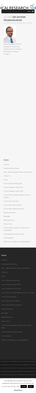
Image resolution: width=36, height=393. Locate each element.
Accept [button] (24, 386)
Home (5, 179)
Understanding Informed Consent (14, 234)
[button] (29, 11)
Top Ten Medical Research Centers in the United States (16, 327)
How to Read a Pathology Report (14, 209)
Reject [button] (31, 386)
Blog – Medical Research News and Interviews (18, 172)
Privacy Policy (8, 224)
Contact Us (7, 176)
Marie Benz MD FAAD (25, 23)
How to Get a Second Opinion (13, 205)
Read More (18, 390)
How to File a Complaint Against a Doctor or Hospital (17, 292)
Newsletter (7, 216)
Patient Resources (9, 220)
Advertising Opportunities (11, 168)
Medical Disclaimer (9, 212)
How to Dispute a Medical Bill (13, 183)
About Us (6, 164)
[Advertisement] (18, 104)
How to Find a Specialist (11, 201)
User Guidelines (9, 238)
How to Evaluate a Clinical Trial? (13, 187)
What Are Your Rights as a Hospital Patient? (17, 241)
